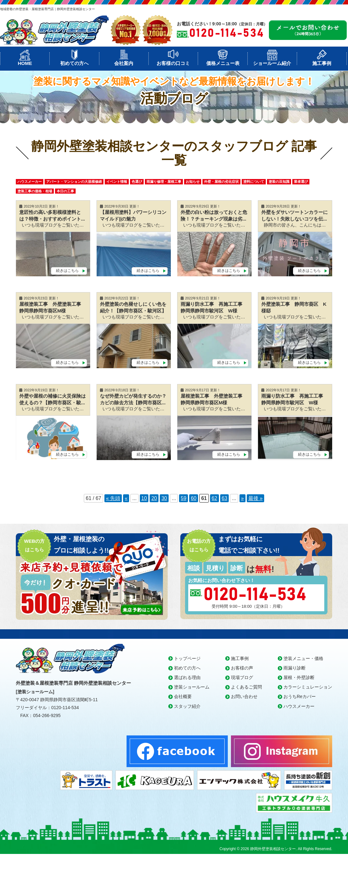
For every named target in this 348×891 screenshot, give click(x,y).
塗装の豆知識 (279, 181)
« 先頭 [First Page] (113, 498)
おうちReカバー (299, 696)
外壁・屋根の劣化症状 (221, 181)
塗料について (253, 181)
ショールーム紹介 (272, 63)
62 (214, 498)
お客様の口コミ (173, 63)
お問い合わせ (244, 696)
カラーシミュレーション (307, 686)
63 (224, 498)
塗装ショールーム (191, 686)
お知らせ (193, 181)
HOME (25, 63)
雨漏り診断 (294, 667)
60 (193, 498)
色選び (137, 181)
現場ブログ (242, 677)
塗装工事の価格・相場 (34, 191)
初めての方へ (74, 63)
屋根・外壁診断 (298, 677)
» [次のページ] (242, 498)
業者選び (301, 181)
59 (183, 498)
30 (164, 498)
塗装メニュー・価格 (303, 658)
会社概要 (183, 696)
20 (154, 498)
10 (144, 498)
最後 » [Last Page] (255, 498)
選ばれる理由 (187, 677)
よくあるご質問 (246, 686)
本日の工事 (65, 191)
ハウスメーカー (29, 181)
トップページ (187, 658)
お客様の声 (242, 667)
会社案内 (123, 63)
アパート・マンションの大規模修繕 (74, 181)
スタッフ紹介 (187, 706)
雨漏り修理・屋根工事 (163, 181)
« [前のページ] (126, 498)
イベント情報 (116, 181)
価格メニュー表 (222, 63)
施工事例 (321, 63)
